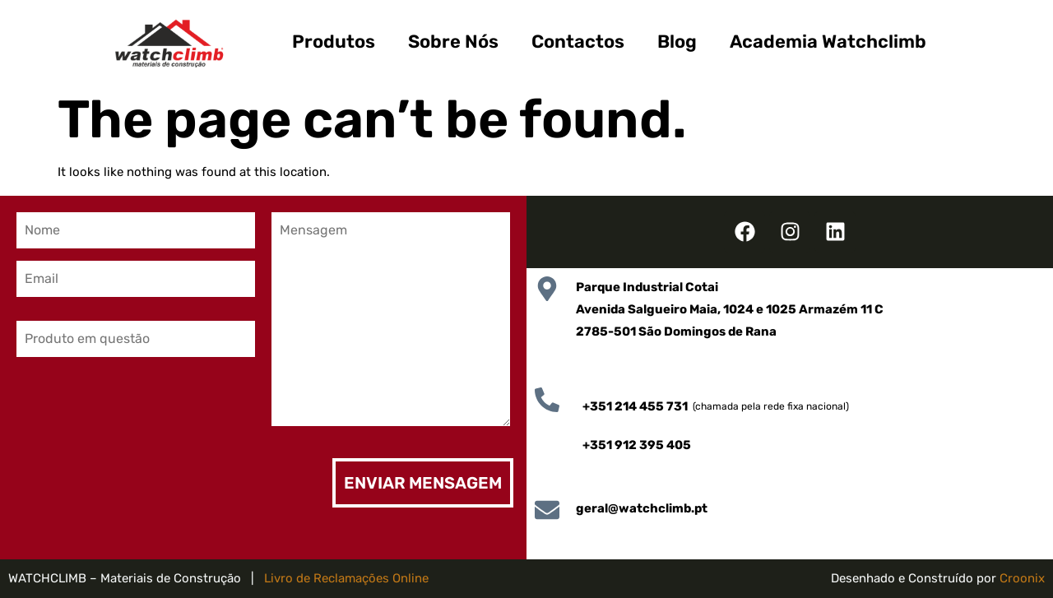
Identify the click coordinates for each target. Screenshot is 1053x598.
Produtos (333, 41)
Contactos (577, 41)
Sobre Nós (453, 41)
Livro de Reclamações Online (346, 578)
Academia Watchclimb (828, 41)
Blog (677, 41)
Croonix (1022, 578)
